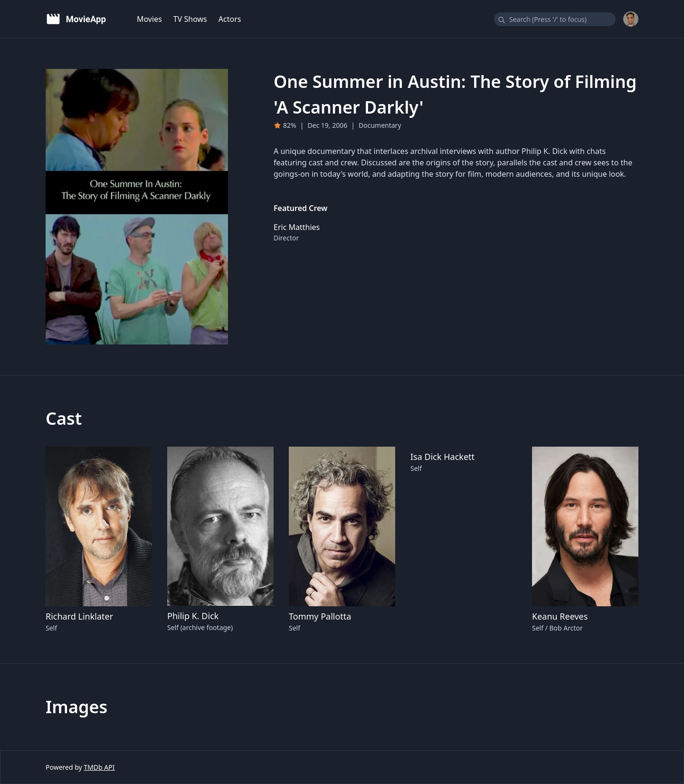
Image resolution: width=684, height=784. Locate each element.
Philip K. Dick (192, 615)
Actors (229, 19)
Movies (149, 19)
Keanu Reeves (560, 616)
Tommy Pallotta (320, 616)
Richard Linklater (79, 616)
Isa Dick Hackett (442, 456)
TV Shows (190, 19)
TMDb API (99, 767)
